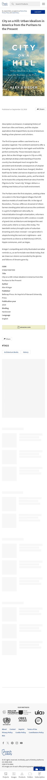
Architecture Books (11, 352)
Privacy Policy (5, 13)
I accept (37, 12)
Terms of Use (23, 11)
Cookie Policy (15, 13)
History (25, 352)
